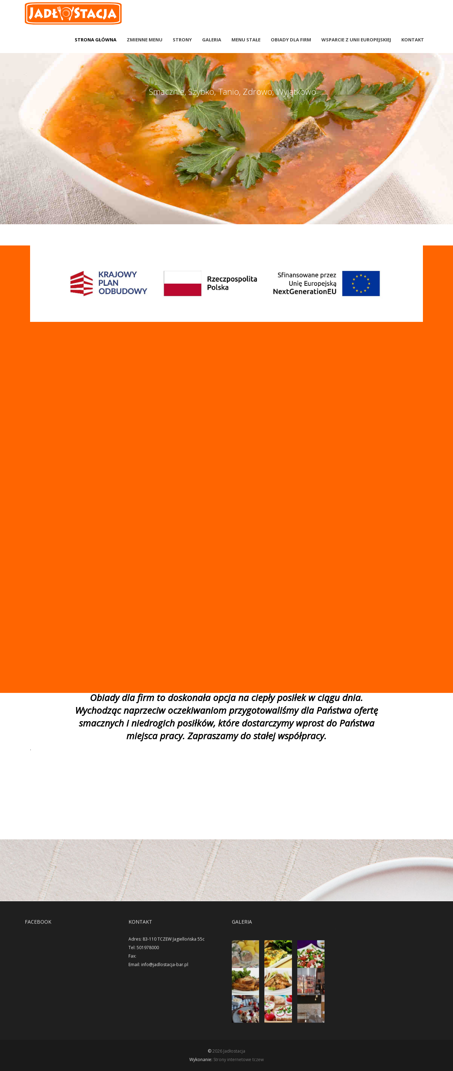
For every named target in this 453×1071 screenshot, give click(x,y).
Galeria (211, 39)
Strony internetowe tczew (238, 1059)
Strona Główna (95, 39)
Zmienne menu (144, 39)
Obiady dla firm (291, 39)
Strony (182, 39)
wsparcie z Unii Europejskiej (356, 39)
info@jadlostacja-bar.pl (164, 970)
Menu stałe (245, 39)
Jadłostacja (234, 1051)
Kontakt (412, 39)
